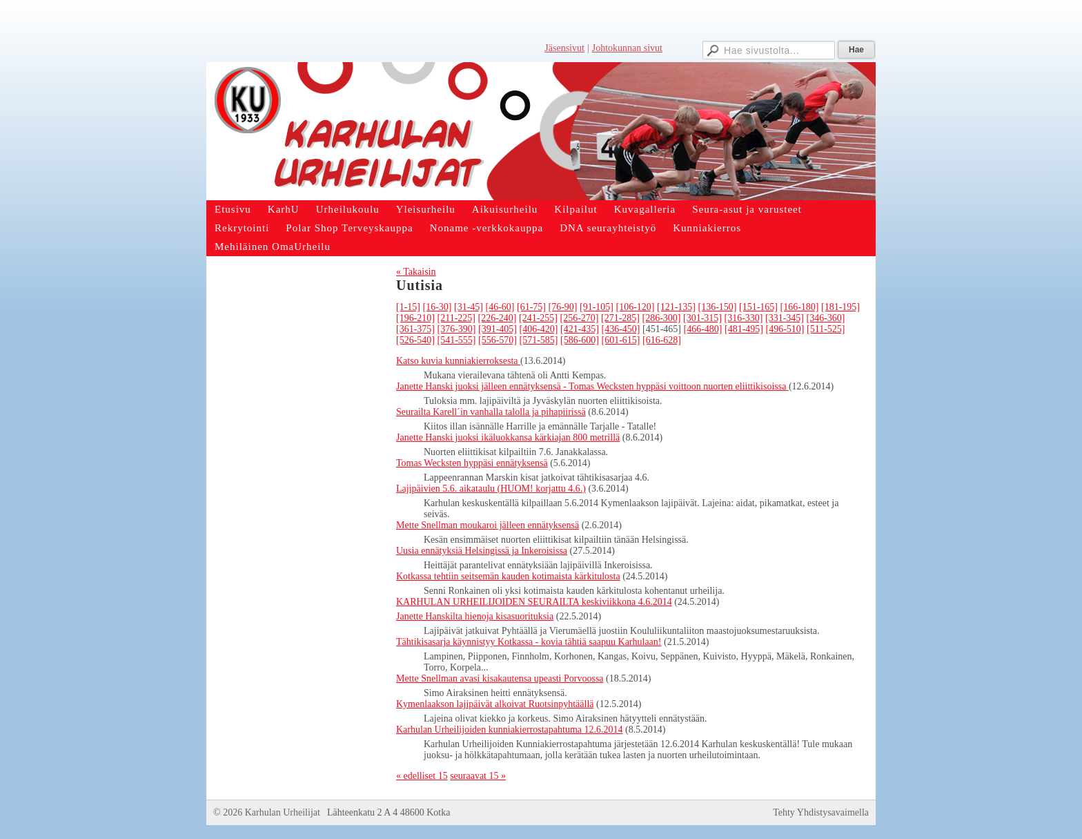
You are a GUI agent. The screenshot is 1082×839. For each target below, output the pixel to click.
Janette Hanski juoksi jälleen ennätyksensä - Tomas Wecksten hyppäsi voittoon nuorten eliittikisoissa (592, 386)
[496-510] (785, 329)
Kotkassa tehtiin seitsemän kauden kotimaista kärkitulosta (508, 576)
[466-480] (703, 329)
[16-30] (437, 307)
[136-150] (717, 307)
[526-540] (415, 340)
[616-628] (661, 340)
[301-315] (702, 318)
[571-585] (539, 340)
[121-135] (676, 307)
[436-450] (621, 329)
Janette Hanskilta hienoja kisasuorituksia (474, 616)
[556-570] (497, 340)
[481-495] (744, 329)
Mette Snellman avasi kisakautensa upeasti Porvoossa (500, 678)
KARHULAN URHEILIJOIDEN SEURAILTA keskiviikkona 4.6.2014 (534, 602)
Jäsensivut (564, 48)
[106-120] (635, 307)
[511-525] (826, 329)
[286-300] (661, 318)
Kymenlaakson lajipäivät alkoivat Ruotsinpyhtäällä (495, 704)
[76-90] (563, 307)
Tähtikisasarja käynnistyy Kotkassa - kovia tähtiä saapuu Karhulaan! (529, 642)
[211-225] (456, 318)
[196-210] (415, 318)
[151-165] (758, 307)
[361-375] (415, 329)
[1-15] (408, 307)
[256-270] (579, 318)
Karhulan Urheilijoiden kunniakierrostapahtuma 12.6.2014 (509, 729)
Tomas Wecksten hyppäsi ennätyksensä (472, 463)
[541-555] (456, 340)
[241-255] (538, 318)
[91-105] (596, 307)
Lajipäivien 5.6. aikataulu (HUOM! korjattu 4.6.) (491, 488)
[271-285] (620, 318)
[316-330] (743, 318)
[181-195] (840, 307)
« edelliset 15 (422, 776)
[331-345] (784, 318)
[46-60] (500, 307)
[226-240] (497, 318)
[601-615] (621, 340)
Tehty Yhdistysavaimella (821, 812)
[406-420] (539, 329)
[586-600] (579, 340)
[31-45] (468, 307)
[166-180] (799, 307)
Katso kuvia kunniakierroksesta (458, 361)
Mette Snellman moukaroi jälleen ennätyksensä (487, 525)
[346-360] (825, 318)
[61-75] (531, 307)
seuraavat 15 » (478, 776)
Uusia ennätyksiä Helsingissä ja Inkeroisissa (481, 551)
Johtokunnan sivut (627, 48)
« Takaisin (415, 272)
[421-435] (579, 329)
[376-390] (456, 329)
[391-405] (497, 329)
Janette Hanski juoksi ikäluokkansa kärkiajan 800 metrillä (508, 437)
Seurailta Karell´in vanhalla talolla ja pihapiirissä (491, 412)
